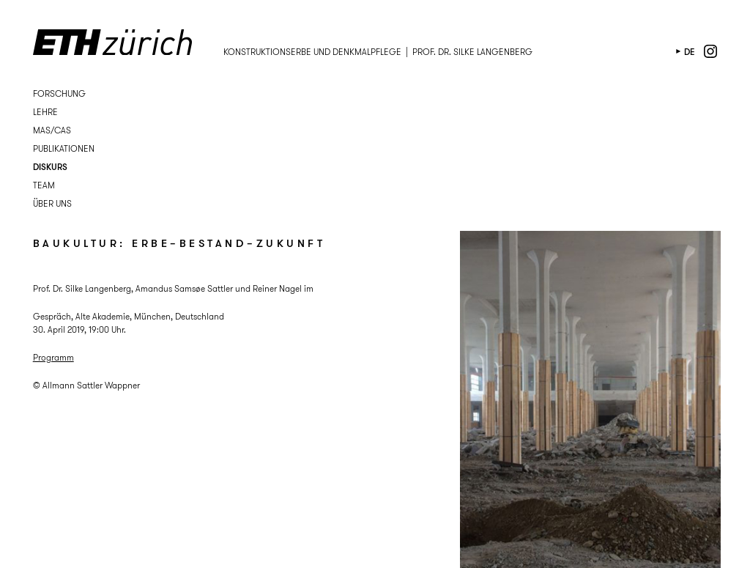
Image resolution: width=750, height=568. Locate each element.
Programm (53, 357)
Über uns (52, 203)
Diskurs (50, 166)
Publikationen (63, 148)
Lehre (45, 111)
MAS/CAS (52, 130)
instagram (710, 51)
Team (44, 185)
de (689, 51)
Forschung (59, 93)
